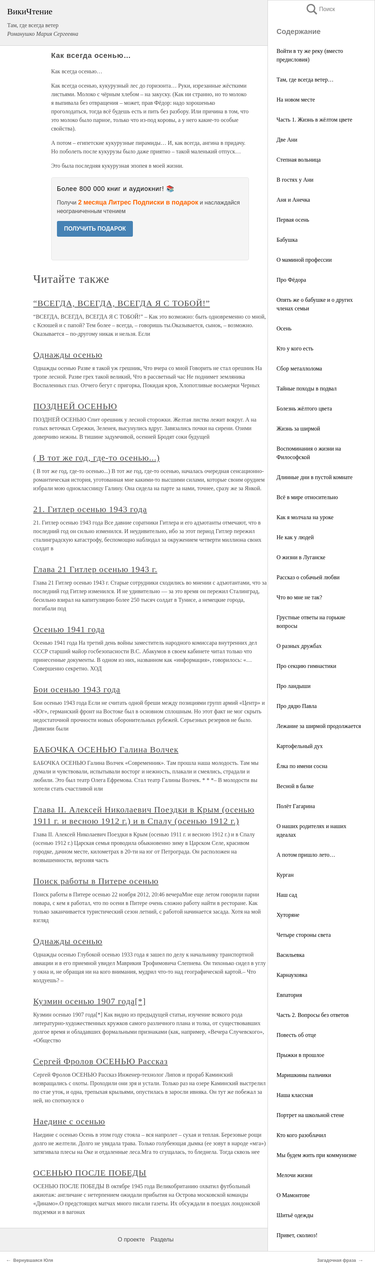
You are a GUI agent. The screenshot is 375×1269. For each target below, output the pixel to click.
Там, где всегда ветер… (305, 80)
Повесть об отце (296, 1035)
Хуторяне (288, 915)
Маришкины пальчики (304, 1075)
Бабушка (287, 240)
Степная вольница (299, 160)
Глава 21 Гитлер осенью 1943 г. (95, 569)
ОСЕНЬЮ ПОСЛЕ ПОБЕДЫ (89, 1172)
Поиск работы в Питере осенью (96, 881)
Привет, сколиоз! (297, 1235)
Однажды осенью (67, 354)
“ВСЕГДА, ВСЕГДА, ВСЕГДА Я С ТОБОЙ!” (121, 303)
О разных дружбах (299, 646)
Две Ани (287, 140)
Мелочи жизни (294, 1175)
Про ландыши (294, 686)
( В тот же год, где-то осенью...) (96, 457)
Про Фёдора (291, 280)
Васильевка (290, 955)
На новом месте (296, 100)
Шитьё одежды (295, 1215)
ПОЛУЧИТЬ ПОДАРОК (95, 229)
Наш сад (287, 895)
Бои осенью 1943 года (76, 689)
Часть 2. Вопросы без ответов (313, 1015)
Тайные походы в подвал (307, 388)
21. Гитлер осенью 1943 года (90, 509)
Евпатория (289, 995)
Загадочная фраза (336, 1260)
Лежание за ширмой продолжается (319, 726)
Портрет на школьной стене (310, 1115)
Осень (284, 328)
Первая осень (293, 220)
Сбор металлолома (299, 368)
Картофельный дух (300, 746)
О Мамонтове (293, 1195)
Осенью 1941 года (69, 629)
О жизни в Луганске (301, 557)
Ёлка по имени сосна (302, 766)
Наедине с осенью (69, 1121)
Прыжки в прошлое (300, 1055)
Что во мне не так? (299, 597)
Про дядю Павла (297, 706)
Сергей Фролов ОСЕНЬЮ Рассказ (100, 1061)
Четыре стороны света (304, 935)
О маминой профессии (304, 260)
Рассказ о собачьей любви (308, 577)
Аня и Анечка (293, 200)
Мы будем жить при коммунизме (316, 1155)
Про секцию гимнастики (306, 666)
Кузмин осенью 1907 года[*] (89, 1001)
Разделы (161, 1239)
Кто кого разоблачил (301, 1135)
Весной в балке (295, 786)
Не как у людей (295, 537)
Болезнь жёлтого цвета (304, 408)
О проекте (131, 1239)
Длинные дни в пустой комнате (314, 477)
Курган (285, 875)
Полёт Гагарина (296, 806)
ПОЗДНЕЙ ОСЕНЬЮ (75, 406)
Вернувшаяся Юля (33, 1260)
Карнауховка (292, 975)
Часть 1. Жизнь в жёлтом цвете (314, 120)
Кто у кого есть (295, 348)
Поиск (320, 9)
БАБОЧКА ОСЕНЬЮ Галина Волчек (106, 749)
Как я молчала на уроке (305, 517)
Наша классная (295, 1095)
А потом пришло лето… (306, 855)
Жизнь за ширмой (298, 429)
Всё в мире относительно (307, 497)
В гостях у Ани (295, 180)
